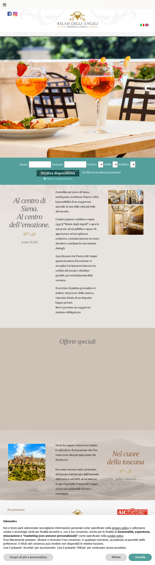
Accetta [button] (140, 557)
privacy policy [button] (120, 528)
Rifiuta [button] (116, 557)
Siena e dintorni (125, 479)
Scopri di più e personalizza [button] (28, 557)
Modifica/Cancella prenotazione (101, 172)
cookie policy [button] (115, 535)
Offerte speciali (77, 341)
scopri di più (29, 242)
